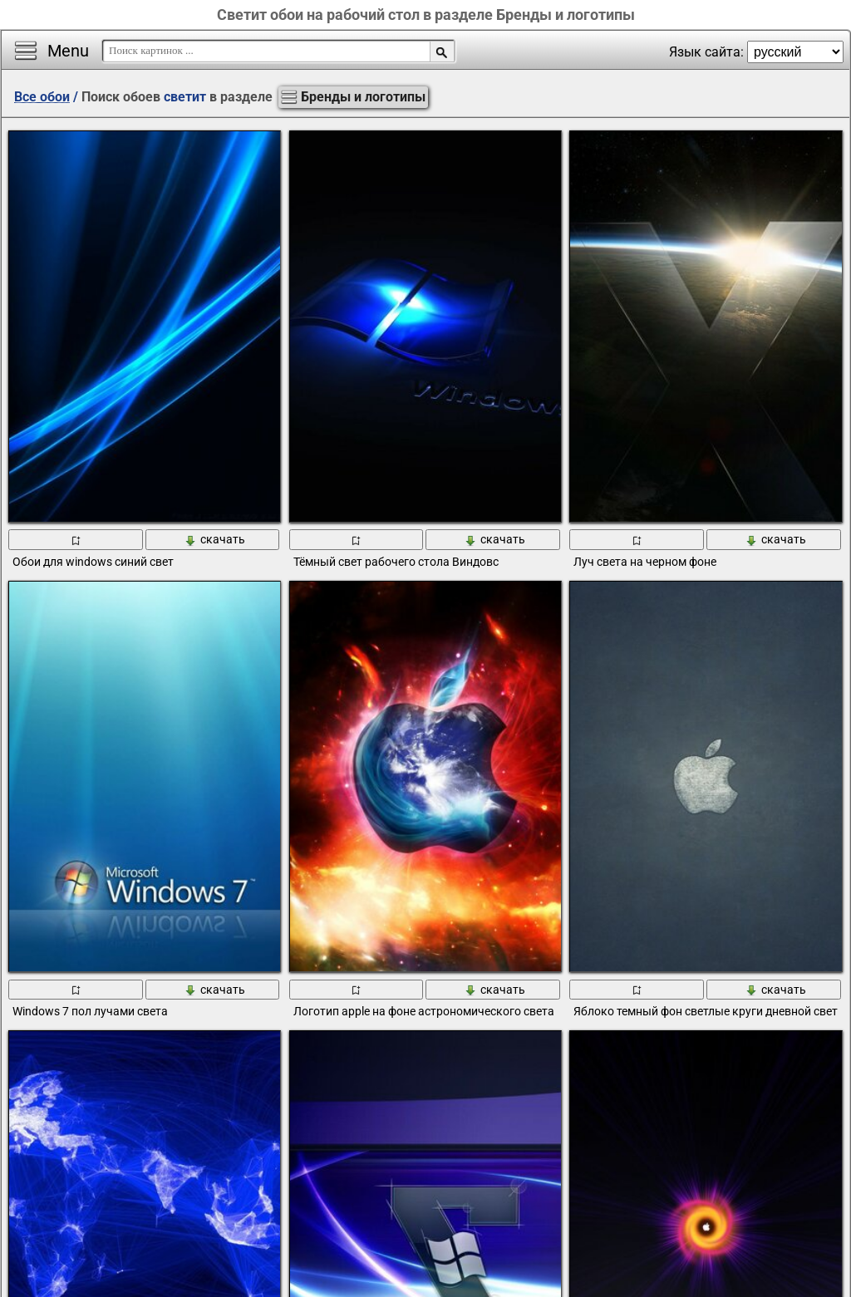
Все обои (42, 97)
